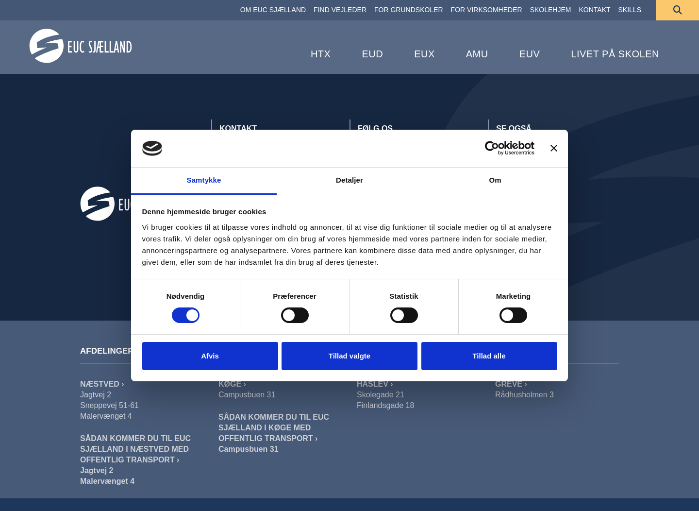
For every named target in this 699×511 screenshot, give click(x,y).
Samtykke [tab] (204, 180)
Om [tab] (495, 180)
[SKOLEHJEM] (550, 10)
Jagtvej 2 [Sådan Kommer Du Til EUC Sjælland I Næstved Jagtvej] (96, 470)
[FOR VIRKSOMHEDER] (486, 10)
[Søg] (677, 10)
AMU (477, 54)
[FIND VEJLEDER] (340, 10)
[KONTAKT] (594, 10)
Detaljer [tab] (349, 180)
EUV (529, 54)
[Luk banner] (553, 148)
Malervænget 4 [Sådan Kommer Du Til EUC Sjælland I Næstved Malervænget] (107, 481)
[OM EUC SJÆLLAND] (273, 10)
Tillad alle (488, 356)
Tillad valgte (349, 356)
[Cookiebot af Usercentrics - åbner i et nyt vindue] (491, 148)
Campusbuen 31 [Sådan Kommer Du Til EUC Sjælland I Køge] (248, 449)
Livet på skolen (615, 54)
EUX (424, 54)
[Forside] (80, 46)
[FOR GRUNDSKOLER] (408, 10)
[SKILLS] (630, 10)
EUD (372, 54)
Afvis (210, 356)
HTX (321, 54)
